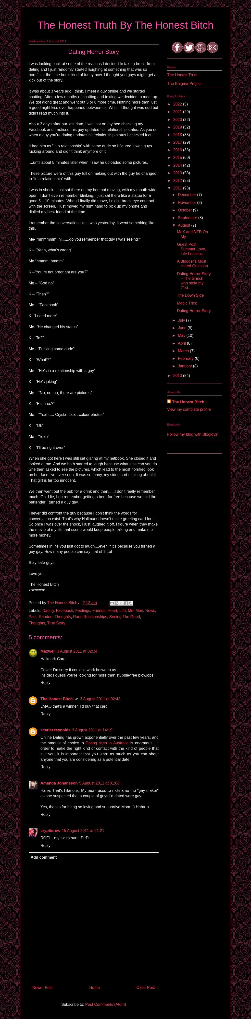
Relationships (95, 617)
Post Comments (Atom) (105, 1004)
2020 (178, 119)
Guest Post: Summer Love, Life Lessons (191, 249)
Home (94, 987)
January (185, 366)
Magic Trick (187, 303)
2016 (178, 150)
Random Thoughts (55, 617)
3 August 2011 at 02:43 (100, 699)
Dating (48, 611)
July (182, 320)
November (187, 202)
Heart (112, 611)
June (183, 328)
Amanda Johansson (59, 783)
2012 (178, 180)
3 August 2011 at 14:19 (92, 730)
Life (122, 611)
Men (139, 611)
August (184, 225)
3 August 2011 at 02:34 (77, 651)
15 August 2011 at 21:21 (83, 831)
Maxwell (47, 651)
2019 (178, 127)
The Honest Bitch (62, 603)
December (187, 195)
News (150, 611)
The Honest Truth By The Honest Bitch (125, 25)
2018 (178, 135)
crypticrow (50, 831)
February (186, 358)
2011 (178, 188)
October (185, 210)
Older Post (145, 987)
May (182, 335)
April (182, 343)
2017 (178, 142)
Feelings (82, 611)
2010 (178, 376)
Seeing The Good (124, 617)
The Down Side (190, 295)
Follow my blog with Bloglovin (192, 434)
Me (130, 611)
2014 (178, 165)
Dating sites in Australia (107, 743)
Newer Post (42, 987)
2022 (178, 104)
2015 (178, 157)
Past (33, 617)
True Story (56, 623)
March (184, 351)
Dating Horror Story (194, 311)
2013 (178, 173)
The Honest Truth (182, 75)
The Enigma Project (184, 84)
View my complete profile (189, 409)
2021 (178, 112)
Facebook (64, 611)
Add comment (44, 857)
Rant (77, 617)
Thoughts (37, 623)
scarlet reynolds (55, 730)
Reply (45, 682)
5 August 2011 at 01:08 (99, 783)
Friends (98, 611)
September (188, 218)
